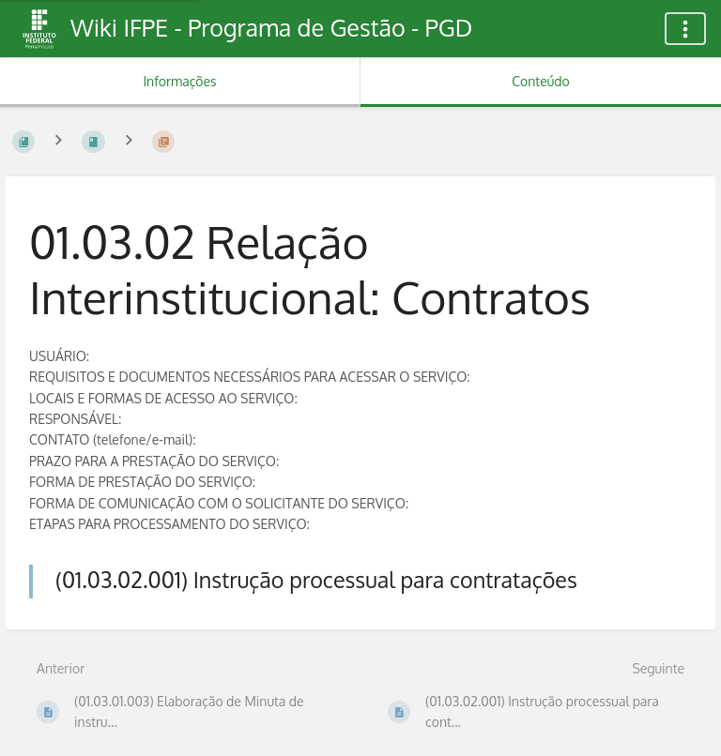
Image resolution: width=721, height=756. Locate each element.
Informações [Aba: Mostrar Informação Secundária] (179, 81)
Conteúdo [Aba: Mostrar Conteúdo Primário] (540, 81)
